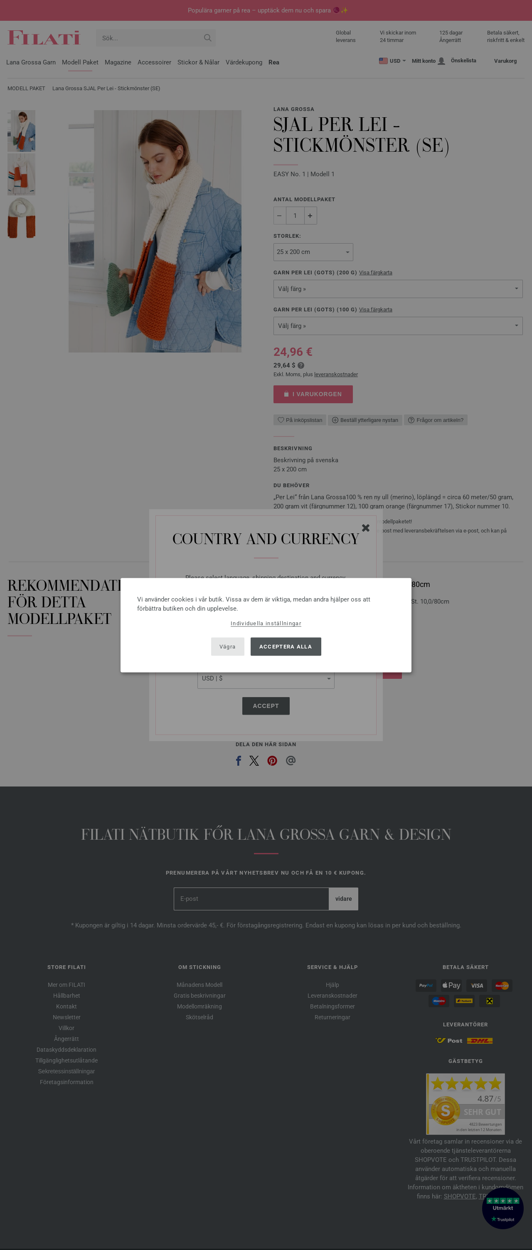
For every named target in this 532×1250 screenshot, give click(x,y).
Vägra (227, 646)
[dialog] (266, 625)
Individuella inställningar (266, 623)
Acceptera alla (285, 646)
